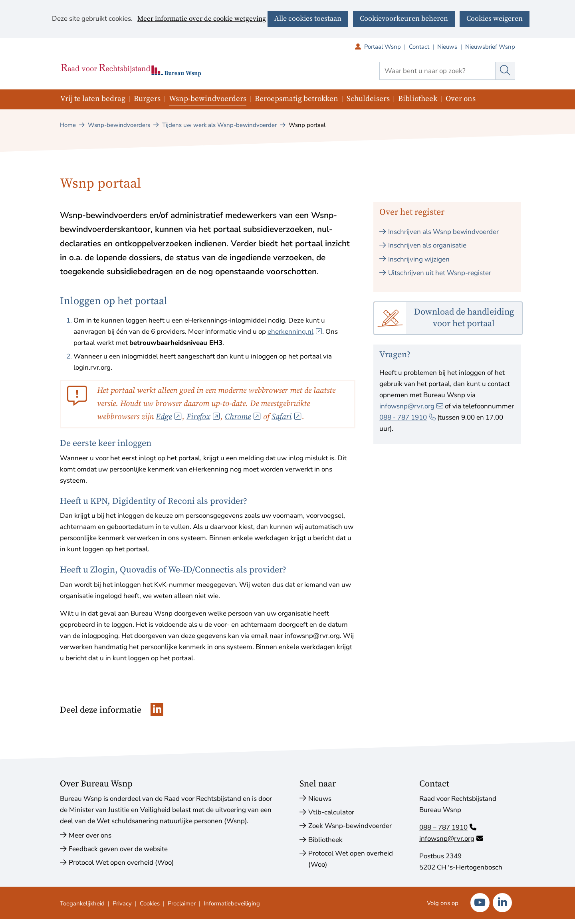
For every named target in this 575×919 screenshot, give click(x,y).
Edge (169, 417)
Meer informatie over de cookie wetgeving (201, 19)
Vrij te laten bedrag (92, 98)
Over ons (461, 98)
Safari (287, 417)
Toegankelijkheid (82, 903)
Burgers (147, 98)
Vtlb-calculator (331, 812)
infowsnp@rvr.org (411, 406)
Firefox (203, 417)
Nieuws (447, 47)
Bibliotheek (417, 98)
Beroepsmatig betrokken (296, 98)
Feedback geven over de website (118, 849)
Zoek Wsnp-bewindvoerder (350, 825)
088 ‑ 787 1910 (407, 417)
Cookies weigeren (494, 18)
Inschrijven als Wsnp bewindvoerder (443, 231)
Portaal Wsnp (386, 47)
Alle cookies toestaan (307, 18)
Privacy (122, 903)
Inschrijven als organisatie (427, 245)
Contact (419, 47)
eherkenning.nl (295, 331)
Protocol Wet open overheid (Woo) (121, 862)
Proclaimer (182, 903)
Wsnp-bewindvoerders (207, 98)
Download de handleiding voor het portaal (464, 318)
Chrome (243, 417)
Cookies (150, 903)
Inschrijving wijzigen (419, 259)
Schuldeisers (368, 98)
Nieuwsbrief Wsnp (490, 47)
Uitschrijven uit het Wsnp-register (439, 272)
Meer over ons (90, 835)
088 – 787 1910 (447, 827)
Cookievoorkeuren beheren (404, 18)
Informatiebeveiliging (232, 903)
